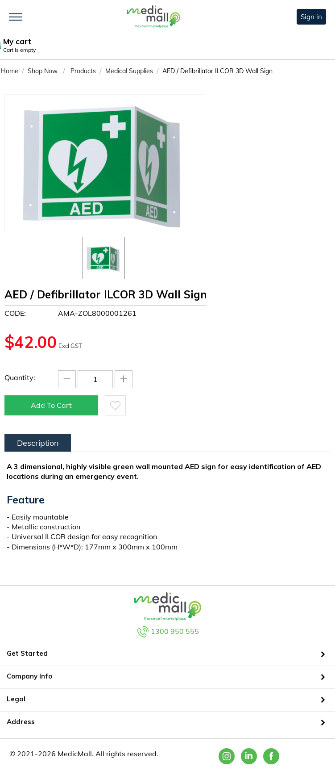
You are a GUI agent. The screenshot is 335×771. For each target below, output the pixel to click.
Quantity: (19, 377)
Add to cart (51, 405)
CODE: (15, 313)
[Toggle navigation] (15, 16)
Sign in (311, 17)
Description (38, 443)
